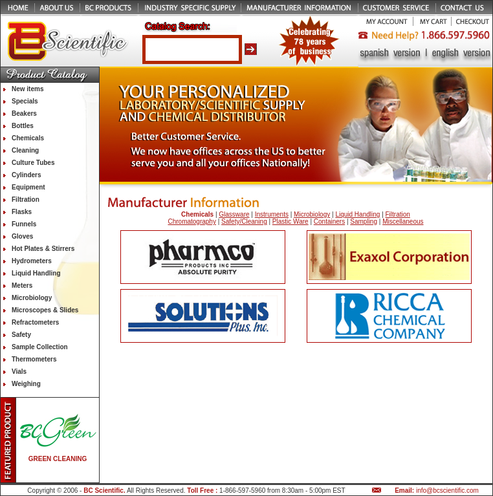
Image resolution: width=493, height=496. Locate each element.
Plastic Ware (290, 221)
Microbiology (32, 297)
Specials (25, 101)
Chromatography (191, 221)
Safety (21, 334)
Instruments (272, 214)
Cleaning (25, 150)
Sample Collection (40, 346)
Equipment (28, 187)
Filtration (25, 199)
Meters (22, 285)
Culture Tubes (33, 162)
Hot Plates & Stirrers (43, 248)
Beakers (24, 113)
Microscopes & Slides (45, 310)
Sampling (363, 221)
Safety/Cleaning (244, 221)
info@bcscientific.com (447, 490)
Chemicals (28, 138)
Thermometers (34, 359)
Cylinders (26, 174)
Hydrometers (32, 260)
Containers (329, 221)
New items (27, 88)
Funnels (24, 224)
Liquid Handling (36, 273)
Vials (19, 371)
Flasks (22, 211)
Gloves (22, 236)
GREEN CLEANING (57, 458)
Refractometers (35, 322)
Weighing (26, 383)
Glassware (234, 214)
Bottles (23, 125)
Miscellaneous (402, 221)
